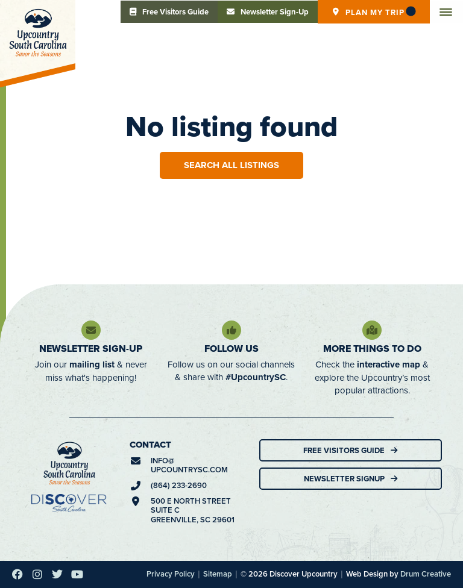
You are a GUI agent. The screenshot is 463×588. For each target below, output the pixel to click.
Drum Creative (425, 574)
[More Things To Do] (372, 330)
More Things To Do (372, 348)
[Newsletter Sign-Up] (91, 330)
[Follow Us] (231, 330)
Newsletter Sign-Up (90, 348)
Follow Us (231, 348)
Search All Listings (231, 165)
